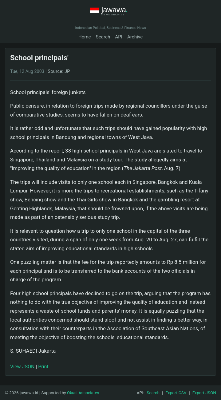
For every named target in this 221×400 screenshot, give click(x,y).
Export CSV (175, 392)
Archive (135, 37)
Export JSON (204, 392)
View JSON (22, 367)
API (118, 37)
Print (43, 367)
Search (103, 37)
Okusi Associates (83, 392)
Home (84, 37)
